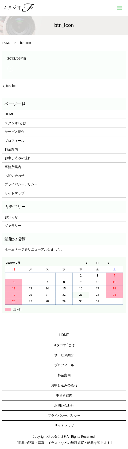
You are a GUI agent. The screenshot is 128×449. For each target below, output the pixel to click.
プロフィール (14, 140)
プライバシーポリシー (21, 184)
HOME (6, 43)
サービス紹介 (14, 132)
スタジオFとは (15, 123)
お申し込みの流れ (18, 158)
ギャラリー (13, 226)
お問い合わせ (14, 175)
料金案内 (11, 149)
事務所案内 (13, 167)
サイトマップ (14, 193)
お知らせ (11, 217)
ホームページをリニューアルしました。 (34, 249)
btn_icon (12, 86)
